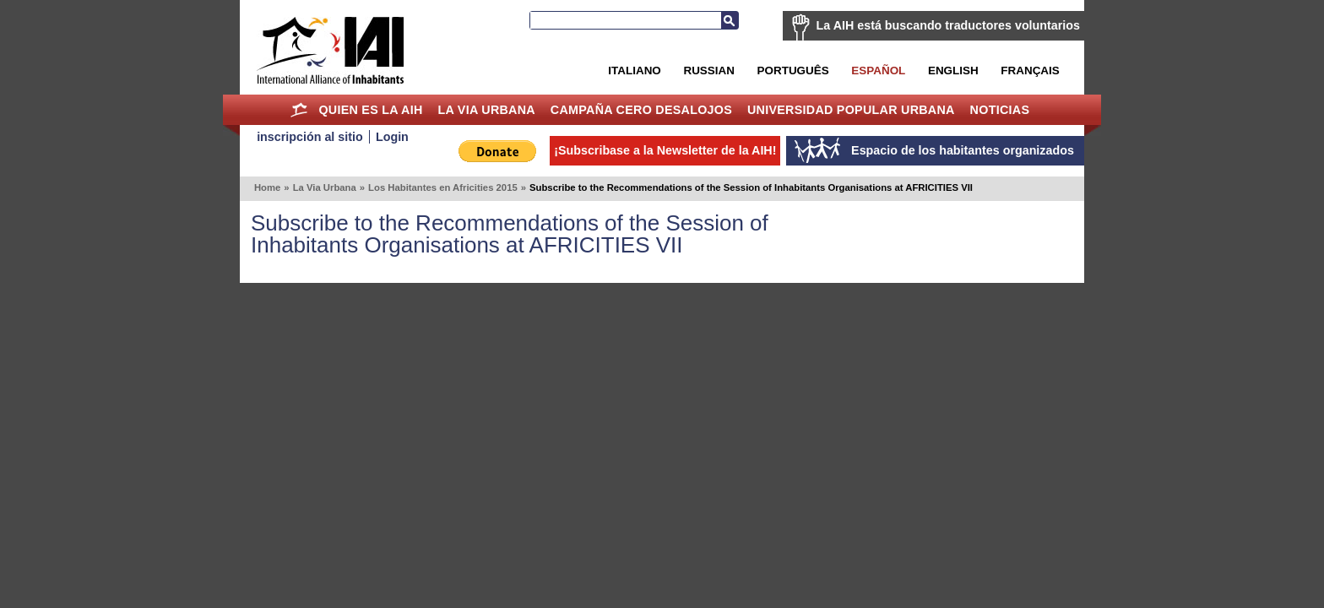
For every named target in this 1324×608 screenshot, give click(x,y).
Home (299, 110)
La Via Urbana (486, 110)
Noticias (1000, 110)
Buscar (729, 20)
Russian (708, 70)
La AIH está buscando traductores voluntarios (948, 25)
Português (793, 70)
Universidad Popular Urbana (851, 110)
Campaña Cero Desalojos (641, 110)
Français (1030, 70)
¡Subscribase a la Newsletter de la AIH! (665, 150)
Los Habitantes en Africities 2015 (443, 187)
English (953, 70)
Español (878, 70)
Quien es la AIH (370, 110)
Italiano (634, 70)
